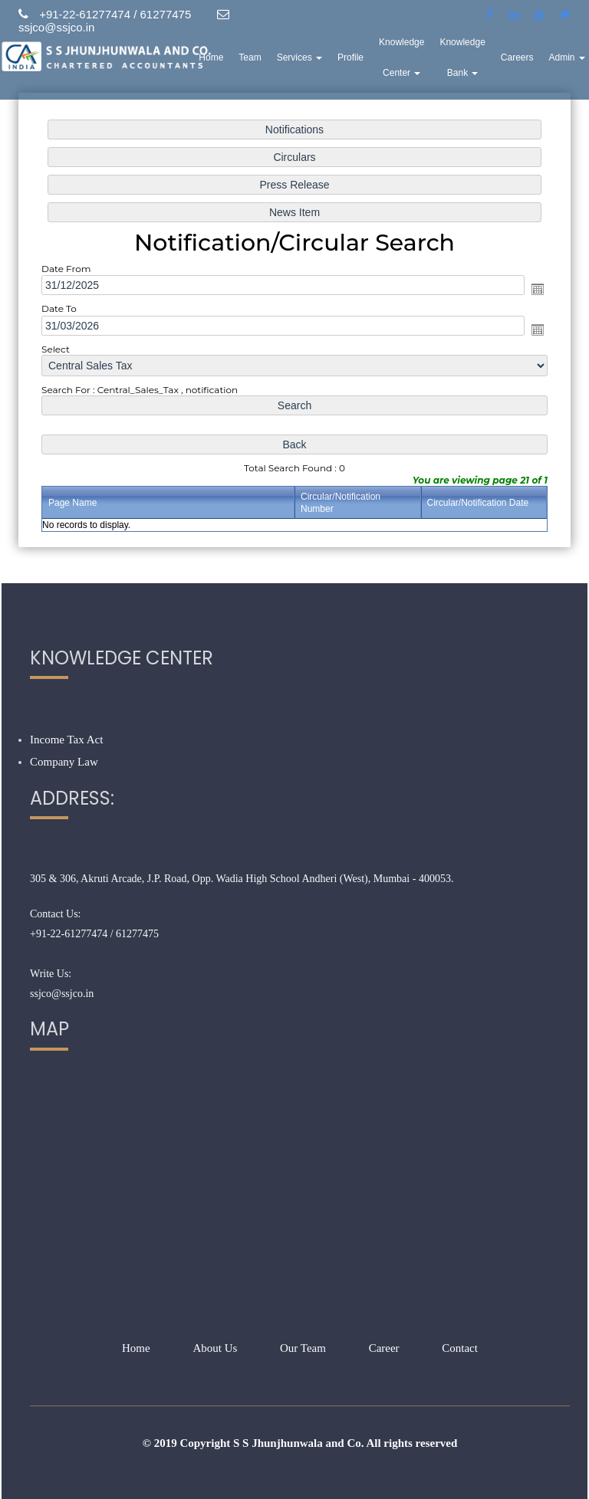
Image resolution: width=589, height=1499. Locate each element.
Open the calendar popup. (537, 288)
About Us (214, 1348)
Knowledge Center (402, 57)
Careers (518, 57)
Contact (460, 1348)
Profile (351, 57)
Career (384, 1348)
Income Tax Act (66, 739)
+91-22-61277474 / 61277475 (94, 934)
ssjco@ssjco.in (62, 993)
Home (211, 57)
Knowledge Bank (462, 57)
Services (300, 57)
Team (250, 57)
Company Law (64, 762)
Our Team (303, 1348)
